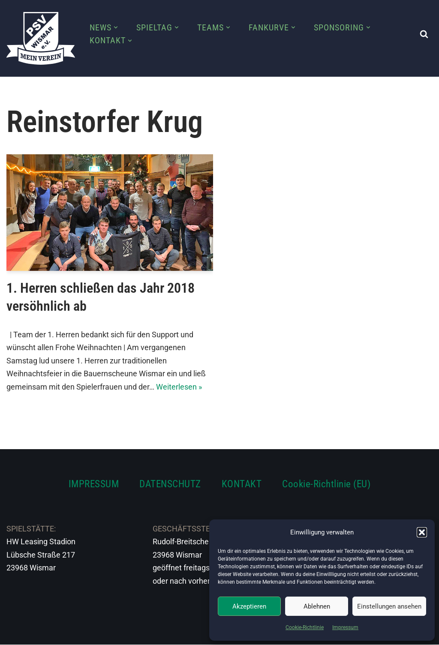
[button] (422, 532)
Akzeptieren (249, 606)
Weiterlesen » (179, 386)
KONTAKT (242, 484)
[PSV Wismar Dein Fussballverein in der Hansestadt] (40, 38)
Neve (15, 632)
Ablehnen (317, 606)
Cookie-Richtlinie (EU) (326, 484)
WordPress (101, 632)
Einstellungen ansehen (389, 606)
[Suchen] (424, 34)
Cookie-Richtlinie (305, 627)
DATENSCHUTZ (170, 484)
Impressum (345, 627)
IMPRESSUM (94, 484)
